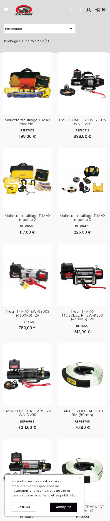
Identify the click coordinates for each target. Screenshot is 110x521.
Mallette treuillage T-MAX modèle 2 (28, 218)
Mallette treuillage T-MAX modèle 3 (83, 218)
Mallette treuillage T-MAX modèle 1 (28, 122)
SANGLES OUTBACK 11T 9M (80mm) (82, 413)
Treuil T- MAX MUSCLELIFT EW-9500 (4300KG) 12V (82, 315)
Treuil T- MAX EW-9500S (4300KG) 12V (28, 313)
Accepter (63, 507)
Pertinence (39, 28)
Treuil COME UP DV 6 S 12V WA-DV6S (82, 122)
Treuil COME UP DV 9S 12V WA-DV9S (27, 413)
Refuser (24, 507)
